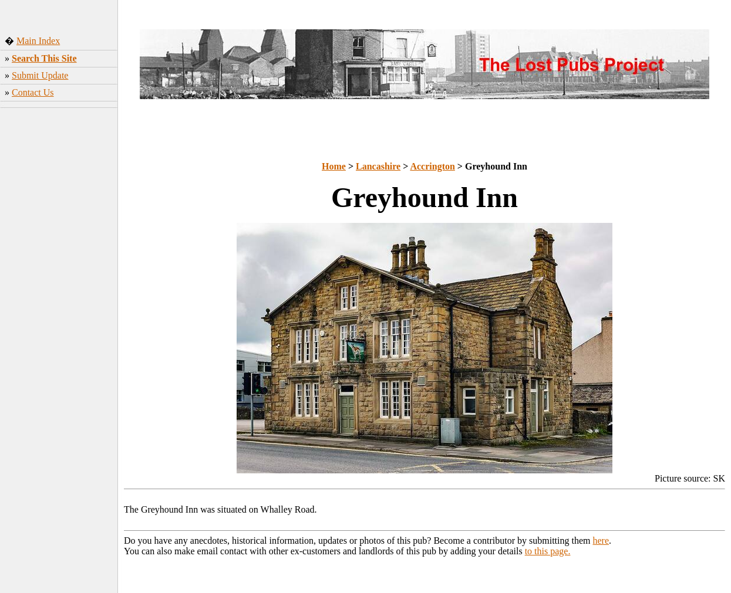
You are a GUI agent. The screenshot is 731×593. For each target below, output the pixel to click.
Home (334, 166)
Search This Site (44, 58)
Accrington (432, 166)
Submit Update (40, 75)
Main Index (38, 41)
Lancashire (378, 166)
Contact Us (33, 92)
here (601, 540)
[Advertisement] (59, 287)
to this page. (548, 551)
